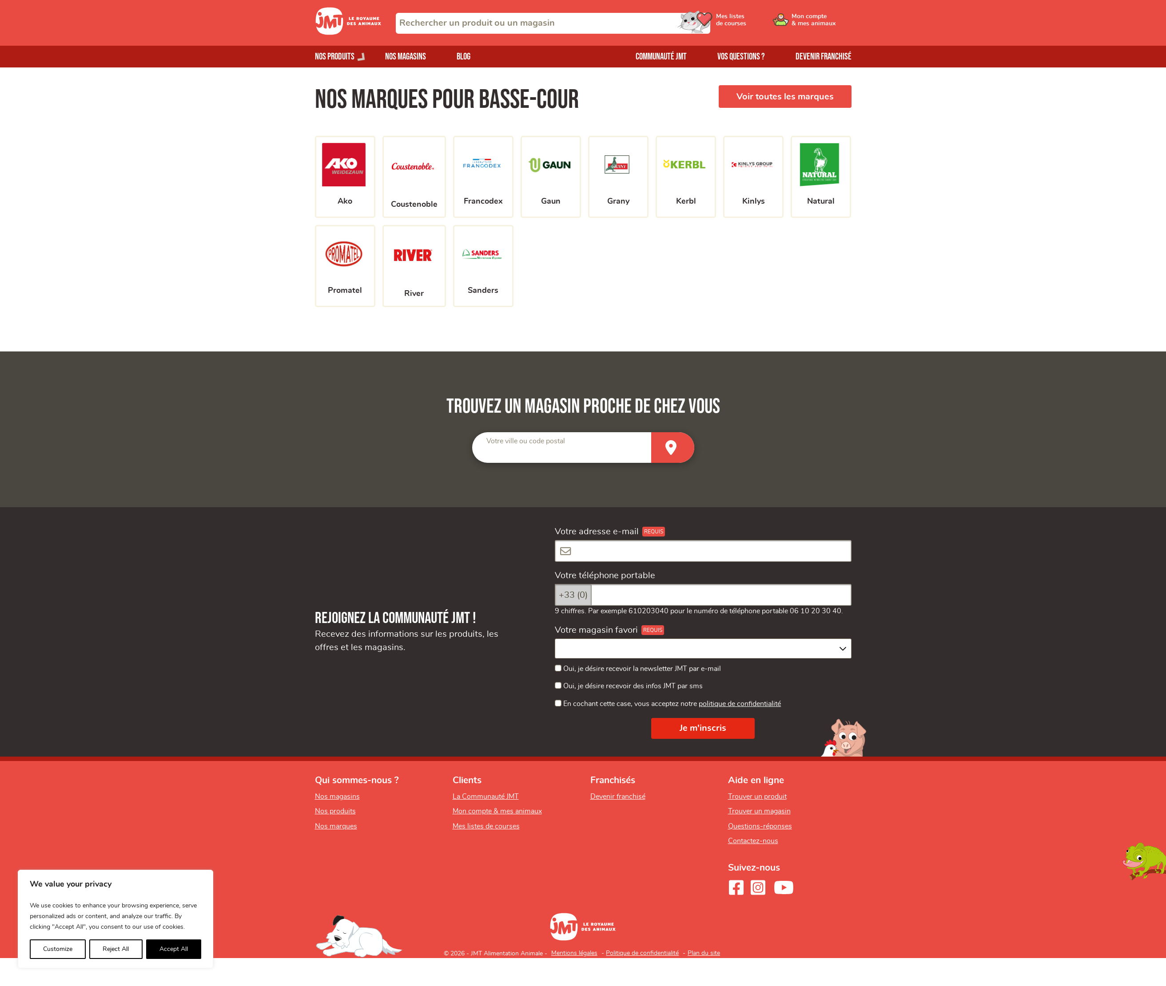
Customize (57, 949)
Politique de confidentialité (642, 953)
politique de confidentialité (740, 703)
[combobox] (553, 23)
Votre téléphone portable (605, 575)
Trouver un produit (757, 796)
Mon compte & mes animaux (497, 811)
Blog (463, 56)
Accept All (173, 949)
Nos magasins (405, 56)
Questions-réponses (760, 826)
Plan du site (704, 953)
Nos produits (335, 811)
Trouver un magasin (759, 811)
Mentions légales (574, 953)
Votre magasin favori (596, 630)
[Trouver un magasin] (672, 447)
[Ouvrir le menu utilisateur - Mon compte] (821, 23)
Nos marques (336, 826)
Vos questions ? (741, 56)
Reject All (116, 949)
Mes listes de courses (486, 826)
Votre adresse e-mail (597, 531)
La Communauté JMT (486, 796)
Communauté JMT (661, 56)
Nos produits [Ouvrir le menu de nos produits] (334, 56)
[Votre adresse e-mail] (703, 551)
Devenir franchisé (824, 56)
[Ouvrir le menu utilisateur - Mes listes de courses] (754, 23)
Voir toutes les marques (785, 96)
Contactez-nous (753, 840)
